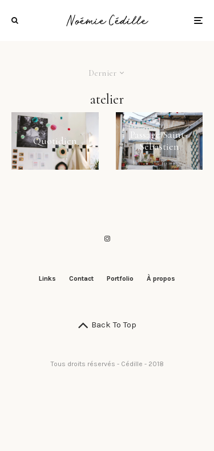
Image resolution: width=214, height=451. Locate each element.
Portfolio (120, 278)
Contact (81, 278)
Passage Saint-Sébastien (159, 141)
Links (47, 278)
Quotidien (55, 141)
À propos (161, 278)
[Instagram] (107, 239)
